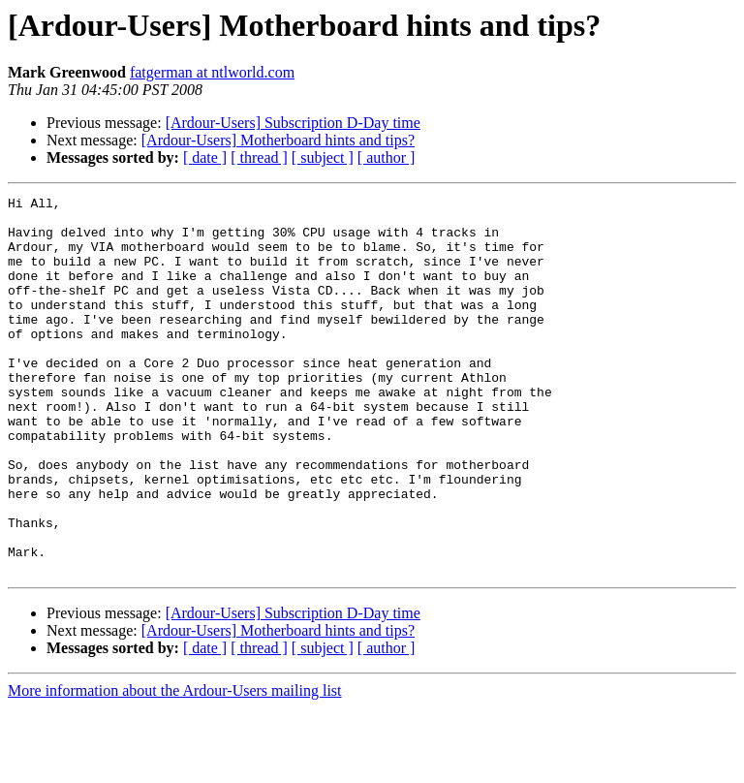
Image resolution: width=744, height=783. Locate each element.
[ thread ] (259, 157)
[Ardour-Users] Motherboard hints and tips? (278, 140)
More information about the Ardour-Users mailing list (175, 766)
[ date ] (205, 157)
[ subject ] (323, 157)
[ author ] (386, 157)
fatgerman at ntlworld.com (212, 72)
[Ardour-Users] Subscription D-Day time (293, 122)
